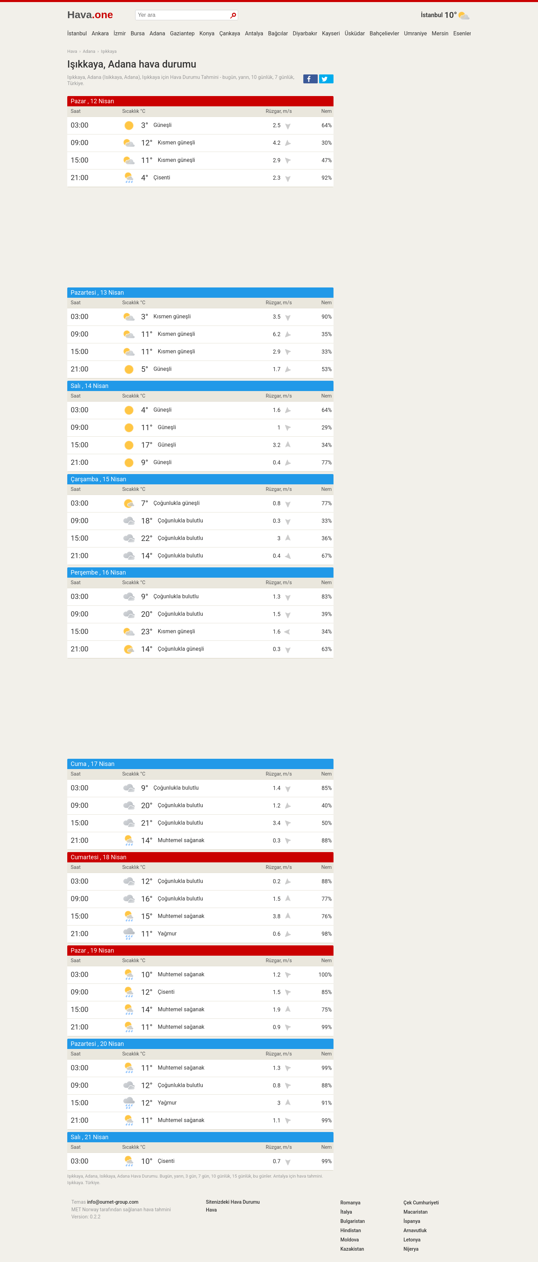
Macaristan (416, 1212)
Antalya (254, 33)
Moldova (349, 1239)
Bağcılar (278, 33)
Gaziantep (182, 33)
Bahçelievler (384, 33)
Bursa (138, 33)
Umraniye (415, 33)
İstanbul (432, 15)
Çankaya (229, 33)
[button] (310, 78)
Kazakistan (352, 1249)
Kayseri (331, 33)
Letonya (412, 1239)
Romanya (350, 1202)
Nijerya (411, 1249)
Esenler (462, 33)
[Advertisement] (200, 237)
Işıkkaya (109, 51)
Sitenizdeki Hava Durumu (233, 1202)
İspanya (412, 1221)
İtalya (346, 1212)
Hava (72, 51)
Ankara (100, 33)
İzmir (120, 33)
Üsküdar (355, 33)
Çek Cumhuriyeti (421, 1202)
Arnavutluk (415, 1230)
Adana (157, 33)
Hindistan (350, 1230)
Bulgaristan (352, 1221)
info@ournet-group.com (113, 1202)
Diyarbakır (305, 33)
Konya (206, 33)
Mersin (440, 33)
